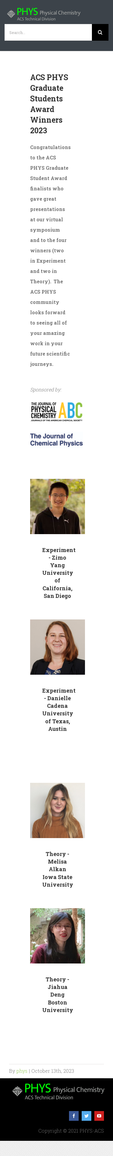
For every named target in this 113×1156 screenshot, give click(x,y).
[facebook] (74, 1116)
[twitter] (86, 1116)
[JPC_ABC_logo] (56, 403)
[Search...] (48, 32)
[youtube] (99, 1116)
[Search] (100, 32)
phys (21, 1071)
